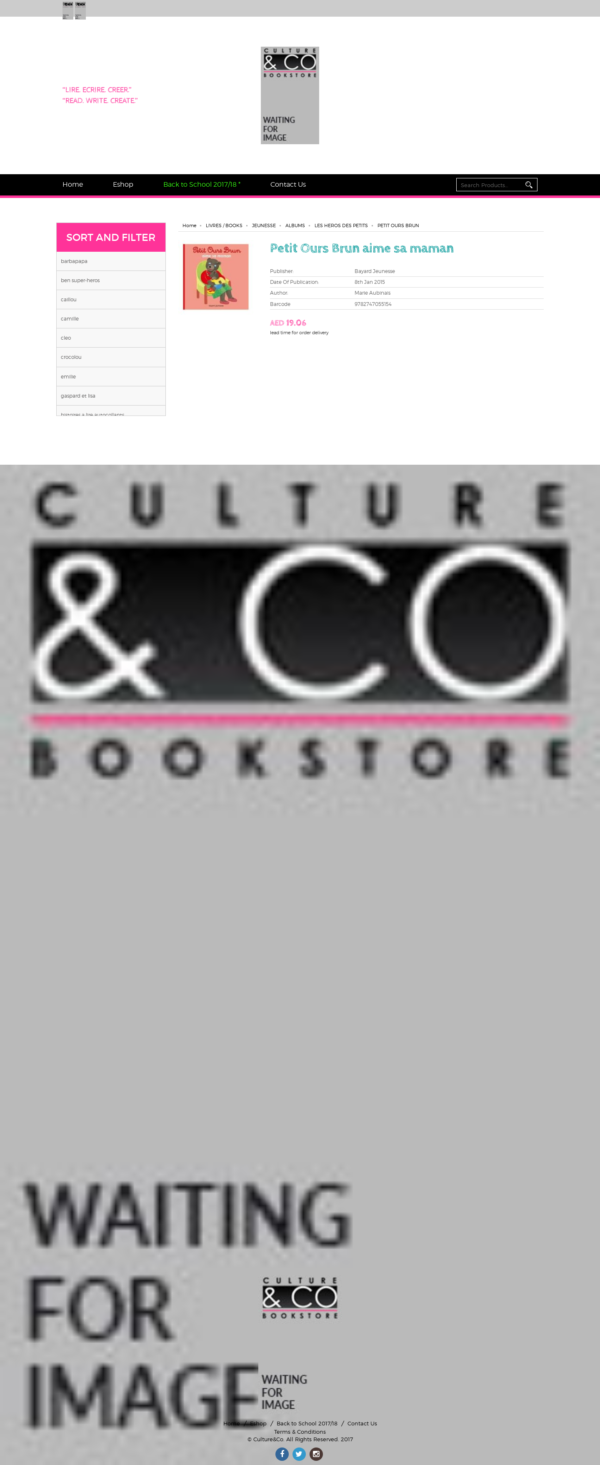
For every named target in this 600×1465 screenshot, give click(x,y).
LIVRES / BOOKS (224, 225)
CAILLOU (69, 299)
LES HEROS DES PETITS (341, 225)
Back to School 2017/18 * (201, 184)
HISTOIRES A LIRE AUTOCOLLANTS (92, 415)
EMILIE (68, 376)
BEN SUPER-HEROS (80, 280)
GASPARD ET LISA (78, 396)
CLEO (66, 338)
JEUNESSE (264, 225)
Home (72, 184)
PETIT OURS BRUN (398, 225)
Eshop (123, 184)
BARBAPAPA (74, 261)
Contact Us (288, 184)
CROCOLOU (71, 357)
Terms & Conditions (300, 1431)
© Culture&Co (265, 1439)
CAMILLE (70, 319)
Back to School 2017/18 (307, 1423)
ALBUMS (295, 225)
